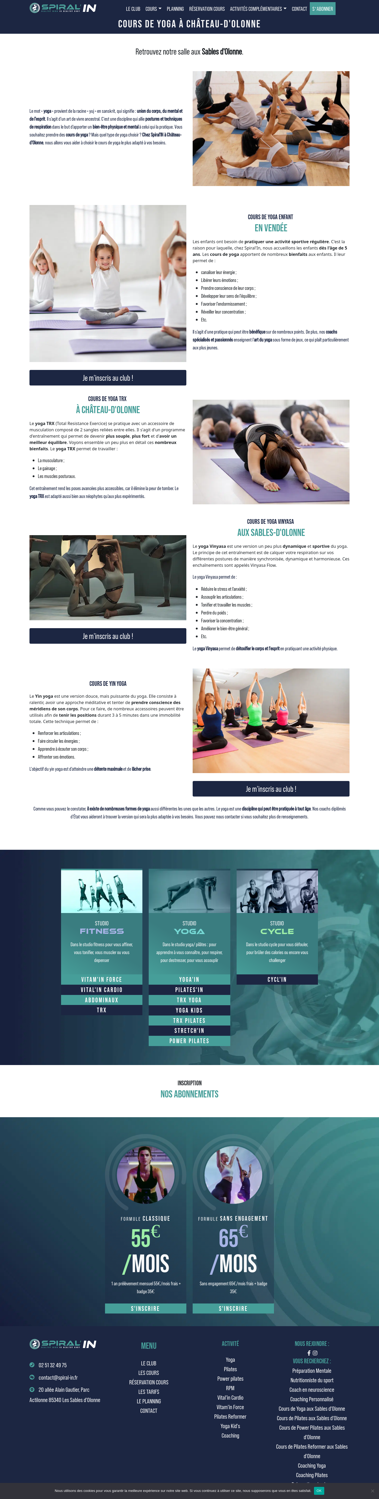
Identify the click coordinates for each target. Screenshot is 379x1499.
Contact (148, 1410)
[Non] (372, 1490)
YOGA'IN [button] (189, 979)
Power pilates (230, 1378)
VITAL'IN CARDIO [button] (102, 989)
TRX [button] (102, 1010)
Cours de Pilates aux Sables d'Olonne (312, 1418)
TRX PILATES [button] (189, 1020)
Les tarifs (148, 1391)
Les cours (148, 1372)
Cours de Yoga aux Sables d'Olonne (312, 1408)
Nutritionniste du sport (312, 1380)
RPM (230, 1387)
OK (319, 1491)
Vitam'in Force (230, 1406)
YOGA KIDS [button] (189, 1010)
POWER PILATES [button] (189, 1040)
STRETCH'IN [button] (189, 1030)
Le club (148, 1363)
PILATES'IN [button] (189, 989)
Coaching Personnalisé (311, 1399)
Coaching (230, 1435)
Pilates (230, 1369)
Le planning (149, 1401)
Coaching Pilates (312, 1474)
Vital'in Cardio (230, 1397)
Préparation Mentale (311, 1370)
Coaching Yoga (312, 1465)
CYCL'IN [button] (277, 979)
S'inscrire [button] (145, 1308)
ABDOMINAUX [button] (102, 1000)
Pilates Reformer (230, 1416)
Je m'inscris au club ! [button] (108, 377)
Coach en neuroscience (312, 1389)
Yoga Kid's (230, 1425)
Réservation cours (148, 1382)
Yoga (230, 1359)
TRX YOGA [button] (189, 1000)
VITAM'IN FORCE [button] (101, 979)
